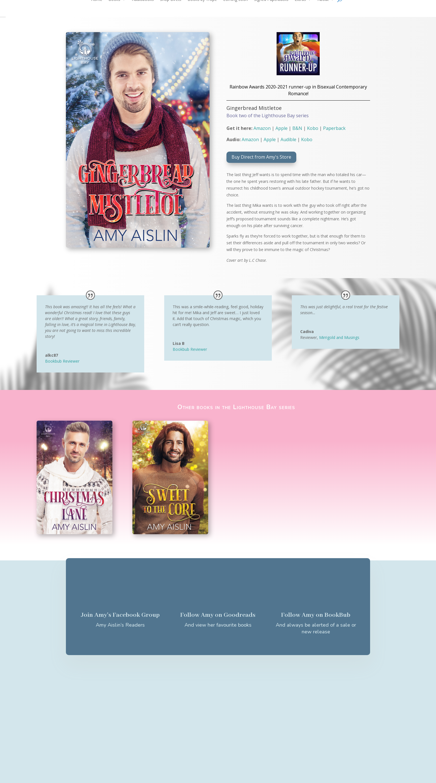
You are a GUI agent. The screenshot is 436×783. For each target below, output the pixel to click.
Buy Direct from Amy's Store (261, 157)
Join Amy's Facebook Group (120, 615)
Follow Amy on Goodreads (217, 615)
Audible (288, 139)
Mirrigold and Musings (339, 337)
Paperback (334, 128)
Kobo (312, 128)
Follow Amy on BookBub (315, 615)
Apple (281, 128)
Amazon (262, 128)
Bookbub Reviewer (62, 361)
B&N (297, 128)
